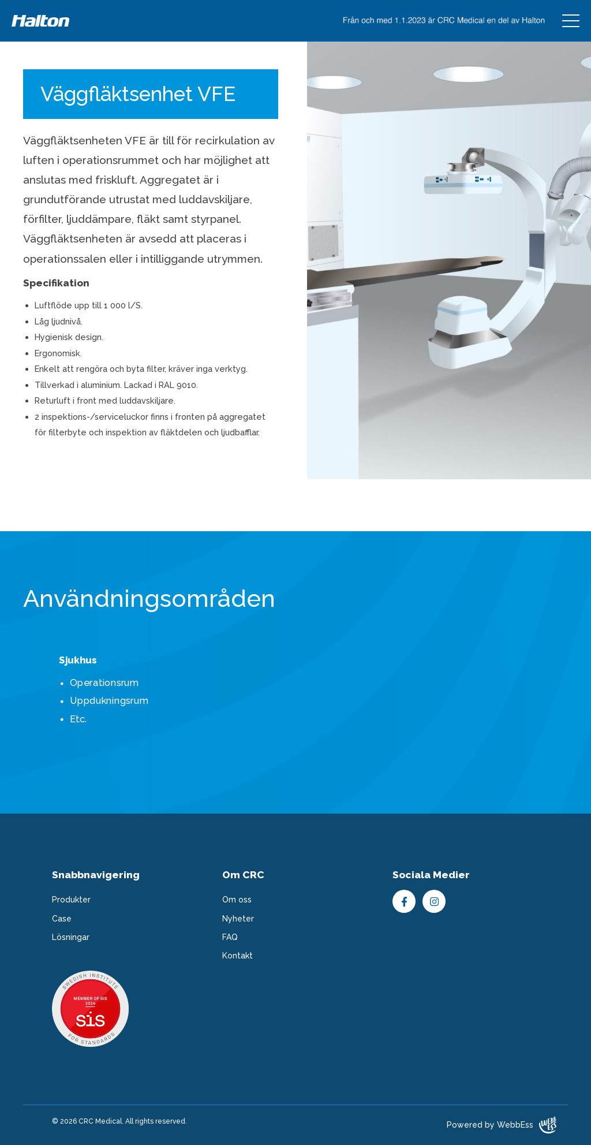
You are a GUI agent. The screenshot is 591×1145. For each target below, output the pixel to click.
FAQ (230, 937)
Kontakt (237, 955)
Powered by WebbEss (501, 1125)
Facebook (404, 901)
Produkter (71, 899)
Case (62, 918)
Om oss (237, 899)
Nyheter (238, 918)
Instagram (434, 901)
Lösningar (70, 937)
